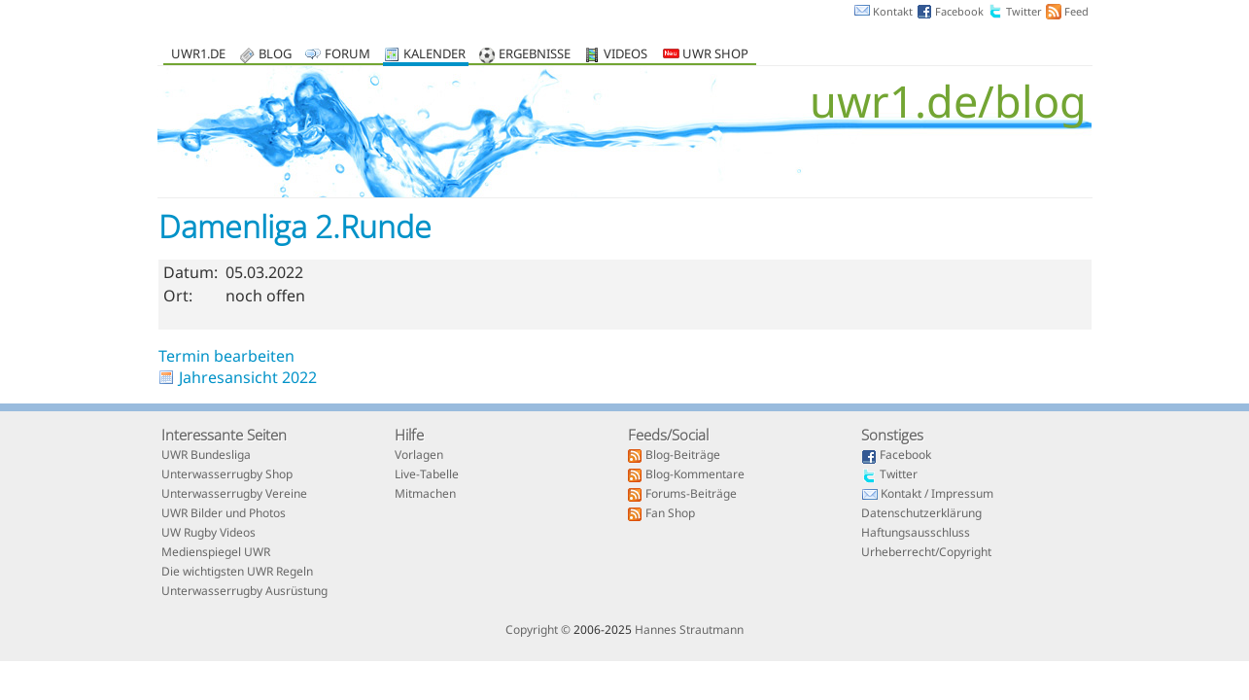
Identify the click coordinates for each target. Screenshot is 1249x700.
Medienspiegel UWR (215, 553)
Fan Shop (670, 514)
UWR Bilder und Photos (223, 514)
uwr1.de (198, 55)
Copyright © (538, 629)
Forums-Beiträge (691, 495)
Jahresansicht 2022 (248, 377)
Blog (275, 55)
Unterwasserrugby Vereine (234, 495)
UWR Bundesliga (206, 456)
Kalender (434, 55)
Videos (625, 55)
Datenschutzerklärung (921, 514)
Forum (347, 55)
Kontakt (893, 11)
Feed (1076, 11)
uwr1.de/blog (948, 100)
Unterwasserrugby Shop (227, 475)
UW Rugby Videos (208, 534)
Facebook (959, 11)
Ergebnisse (535, 55)
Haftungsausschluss (915, 534)
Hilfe (409, 434)
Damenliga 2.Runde (295, 226)
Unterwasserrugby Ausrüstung (244, 592)
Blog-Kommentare (695, 475)
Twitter (1024, 11)
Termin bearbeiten (226, 356)
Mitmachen (425, 495)
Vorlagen (419, 456)
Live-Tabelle (427, 475)
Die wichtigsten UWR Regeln (237, 572)
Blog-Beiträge (682, 456)
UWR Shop (705, 55)
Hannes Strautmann (689, 629)
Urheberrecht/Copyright (926, 553)
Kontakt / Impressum (937, 495)
